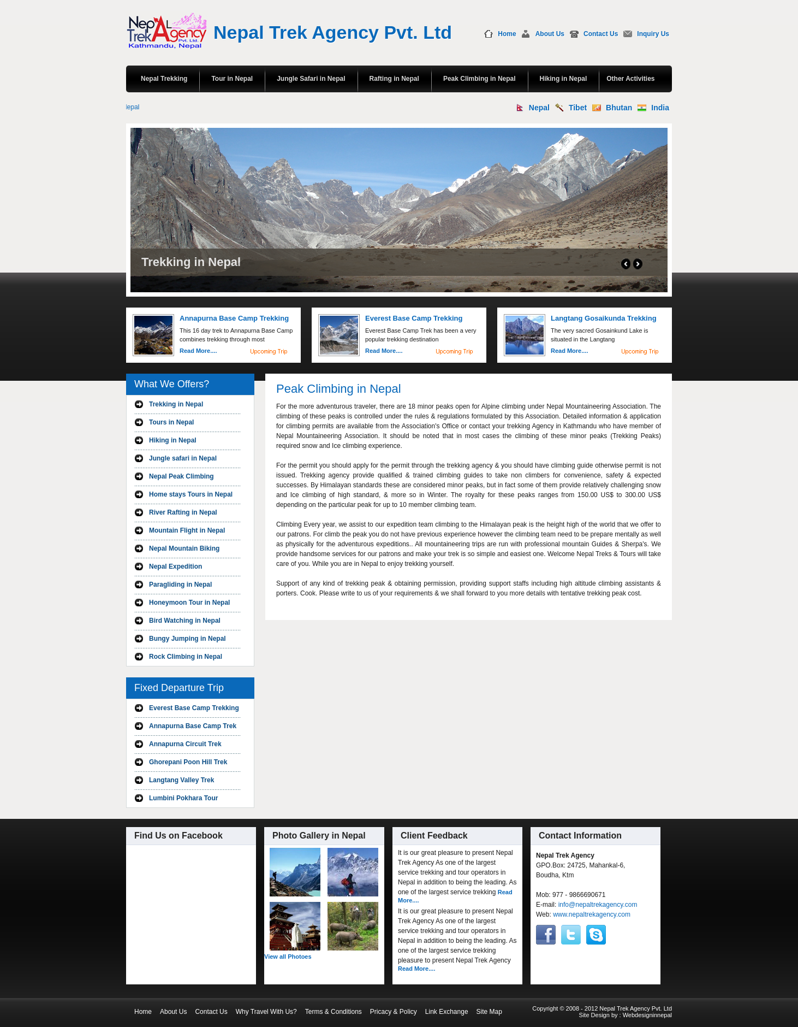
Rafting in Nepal (394, 78)
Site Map (489, 1012)
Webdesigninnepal (647, 1015)
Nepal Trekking (164, 78)
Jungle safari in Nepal (183, 458)
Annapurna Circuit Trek (185, 744)
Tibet (578, 107)
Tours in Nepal (171, 422)
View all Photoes (288, 956)
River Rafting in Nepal (183, 512)
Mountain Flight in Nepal (187, 530)
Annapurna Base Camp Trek (192, 726)
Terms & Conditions (333, 1012)
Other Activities (630, 78)
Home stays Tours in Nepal (191, 494)
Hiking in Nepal (563, 78)
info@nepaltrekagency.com (598, 904)
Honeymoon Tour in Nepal (189, 602)
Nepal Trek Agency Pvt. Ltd (332, 32)
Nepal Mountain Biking (184, 548)
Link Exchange (446, 1012)
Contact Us (600, 34)
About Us (549, 34)
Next (637, 263)
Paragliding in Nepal (180, 584)
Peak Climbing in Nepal (479, 78)
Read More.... (198, 350)
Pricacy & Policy (393, 1012)
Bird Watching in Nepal (185, 620)
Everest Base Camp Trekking (194, 708)
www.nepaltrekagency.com (591, 914)
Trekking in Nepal (176, 404)
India (660, 107)
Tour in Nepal (232, 78)
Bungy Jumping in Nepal (187, 638)
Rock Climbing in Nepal (185, 656)
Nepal (539, 107)
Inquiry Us (653, 34)
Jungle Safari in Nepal (311, 78)
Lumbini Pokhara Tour (183, 798)
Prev (625, 263)
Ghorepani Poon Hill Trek (188, 762)
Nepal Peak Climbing (181, 476)
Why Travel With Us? (266, 1012)
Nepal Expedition (175, 566)
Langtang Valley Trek (181, 780)
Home (507, 34)
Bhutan (619, 107)
